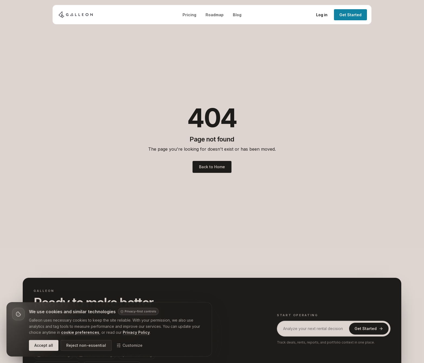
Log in (321, 14)
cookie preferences (80, 332)
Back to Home (212, 166)
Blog (237, 14)
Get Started (350, 14)
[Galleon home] (76, 14)
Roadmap (215, 14)
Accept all (43, 345)
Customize (130, 345)
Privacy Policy (136, 332)
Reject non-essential (86, 345)
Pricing (189, 14)
